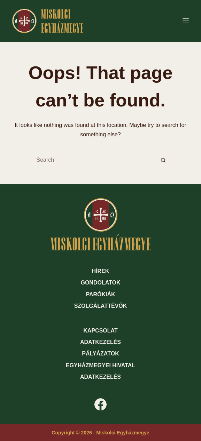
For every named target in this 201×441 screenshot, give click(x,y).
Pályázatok (100, 353)
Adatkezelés (100, 342)
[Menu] (186, 21)
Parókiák (100, 294)
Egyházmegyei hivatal (100, 365)
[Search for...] (93, 160)
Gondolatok (100, 283)
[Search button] (163, 160)
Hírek (100, 271)
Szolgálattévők (100, 306)
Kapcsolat (100, 331)
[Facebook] (100, 404)
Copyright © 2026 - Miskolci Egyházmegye (100, 432)
